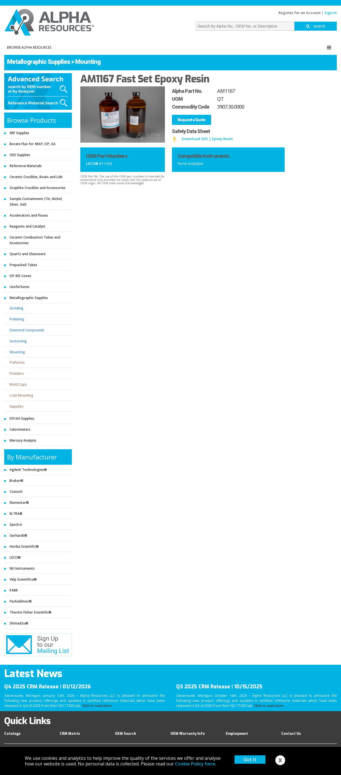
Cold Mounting (21, 395)
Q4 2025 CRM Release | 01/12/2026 (47, 686)
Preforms (17, 362)
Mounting (88, 61)
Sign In (330, 12)
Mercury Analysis (23, 440)
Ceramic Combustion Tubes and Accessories (35, 240)
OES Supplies (20, 154)
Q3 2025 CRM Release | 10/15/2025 (219, 686)
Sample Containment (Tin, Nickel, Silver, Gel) (36, 201)
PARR (14, 590)
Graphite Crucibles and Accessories (38, 187)
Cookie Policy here (195, 764)
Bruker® (16, 480)
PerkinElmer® (21, 601)
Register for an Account (299, 12)
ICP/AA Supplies (22, 418)
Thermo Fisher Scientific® (31, 612)
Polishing (17, 319)
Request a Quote (191, 120)
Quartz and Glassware (28, 253)
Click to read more (97, 705)
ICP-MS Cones (20, 275)
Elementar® (19, 502)
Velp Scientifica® (23, 579)
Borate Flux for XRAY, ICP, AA (33, 143)
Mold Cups (18, 384)
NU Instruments (22, 568)
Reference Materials (26, 165)
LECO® (15, 557)
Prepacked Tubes (23, 264)
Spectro (16, 524)
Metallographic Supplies (38, 61)
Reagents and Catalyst (27, 226)
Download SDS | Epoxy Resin (207, 138)
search (316, 26)
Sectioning (18, 341)
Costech (16, 491)
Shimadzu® (19, 623)
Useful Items (20, 286)
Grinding (16, 308)
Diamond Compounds (27, 330)
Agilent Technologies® (28, 469)
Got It (249, 759)
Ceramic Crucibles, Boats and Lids (36, 176)
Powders (17, 373)
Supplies (16, 406)
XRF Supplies (19, 133)
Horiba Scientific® (24, 546)
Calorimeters (20, 429)
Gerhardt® (18, 535)
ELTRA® (16, 513)
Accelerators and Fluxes (29, 215)
